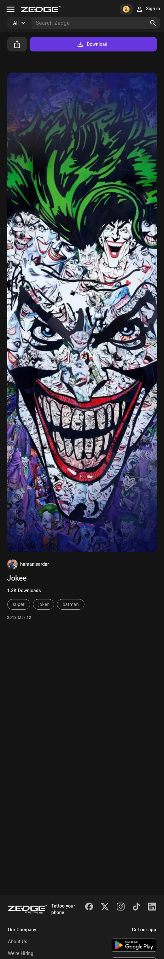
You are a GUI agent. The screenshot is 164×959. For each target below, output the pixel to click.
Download (91, 44)
